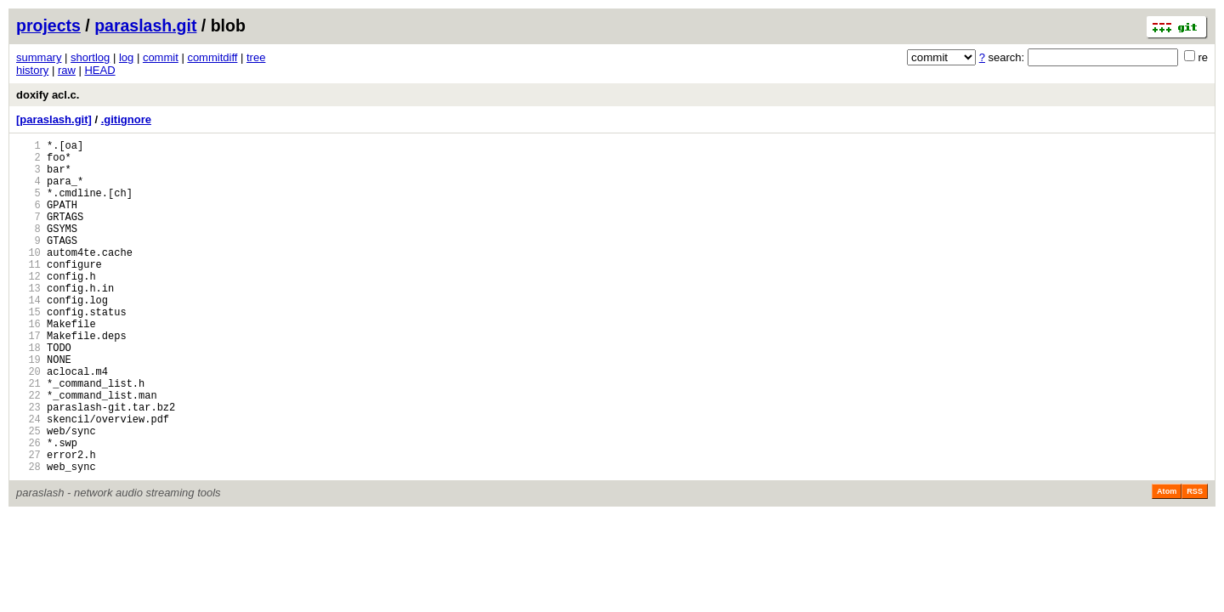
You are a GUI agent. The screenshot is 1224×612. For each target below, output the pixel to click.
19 (28, 407)
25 (28, 494)
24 (28, 480)
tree (255, 57)
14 (28, 335)
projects (48, 25)
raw (67, 70)
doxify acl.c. (47, 94)
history (32, 70)
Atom (1166, 562)
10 (28, 277)
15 (28, 350)
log (126, 57)
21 (28, 436)
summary (38, 57)
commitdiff (212, 57)
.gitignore (126, 119)
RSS (1195, 562)
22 (28, 451)
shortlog (90, 57)
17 (28, 378)
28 (28, 537)
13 (28, 321)
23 (28, 465)
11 (28, 292)
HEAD (99, 70)
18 (28, 393)
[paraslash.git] (54, 119)
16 (28, 364)
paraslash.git (145, 25)
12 (28, 306)
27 (28, 523)
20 (28, 422)
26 (28, 509)
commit (160, 57)
